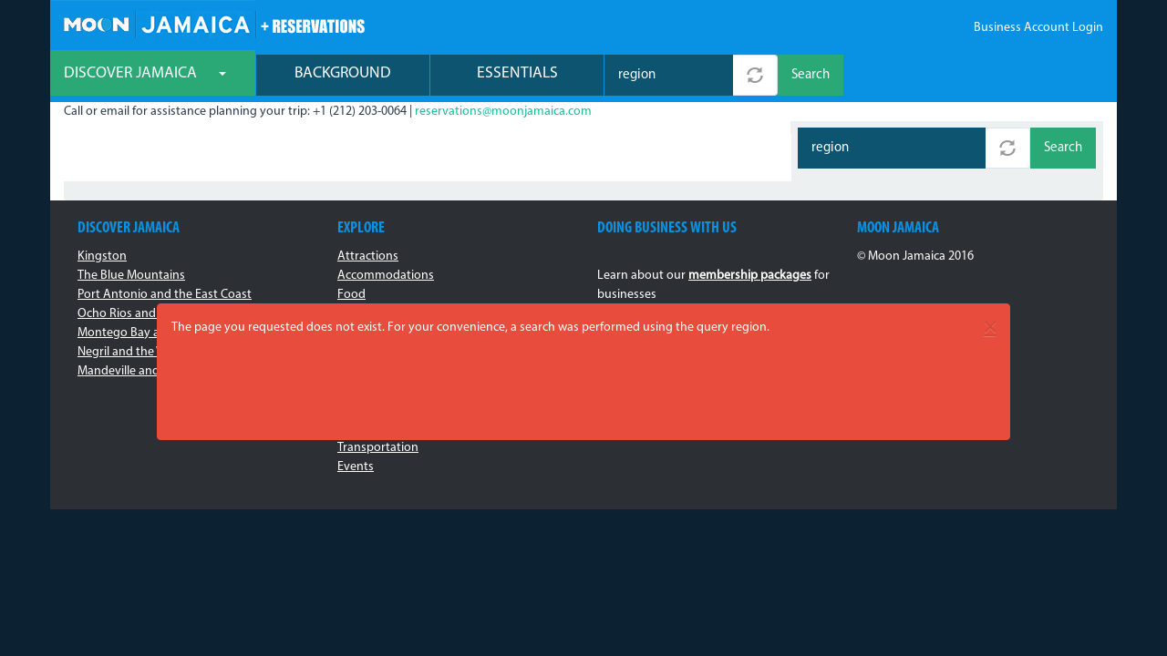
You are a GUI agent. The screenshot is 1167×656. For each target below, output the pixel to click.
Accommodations (385, 275)
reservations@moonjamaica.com (503, 111)
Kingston (102, 256)
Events (355, 467)
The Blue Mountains (131, 275)
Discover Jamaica (145, 73)
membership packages (749, 275)
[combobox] (668, 75)
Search (810, 75)
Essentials (517, 73)
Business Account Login (1038, 28)
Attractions (367, 256)
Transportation (377, 448)
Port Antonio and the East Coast (164, 295)
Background (342, 73)
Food (351, 295)
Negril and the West (130, 352)
